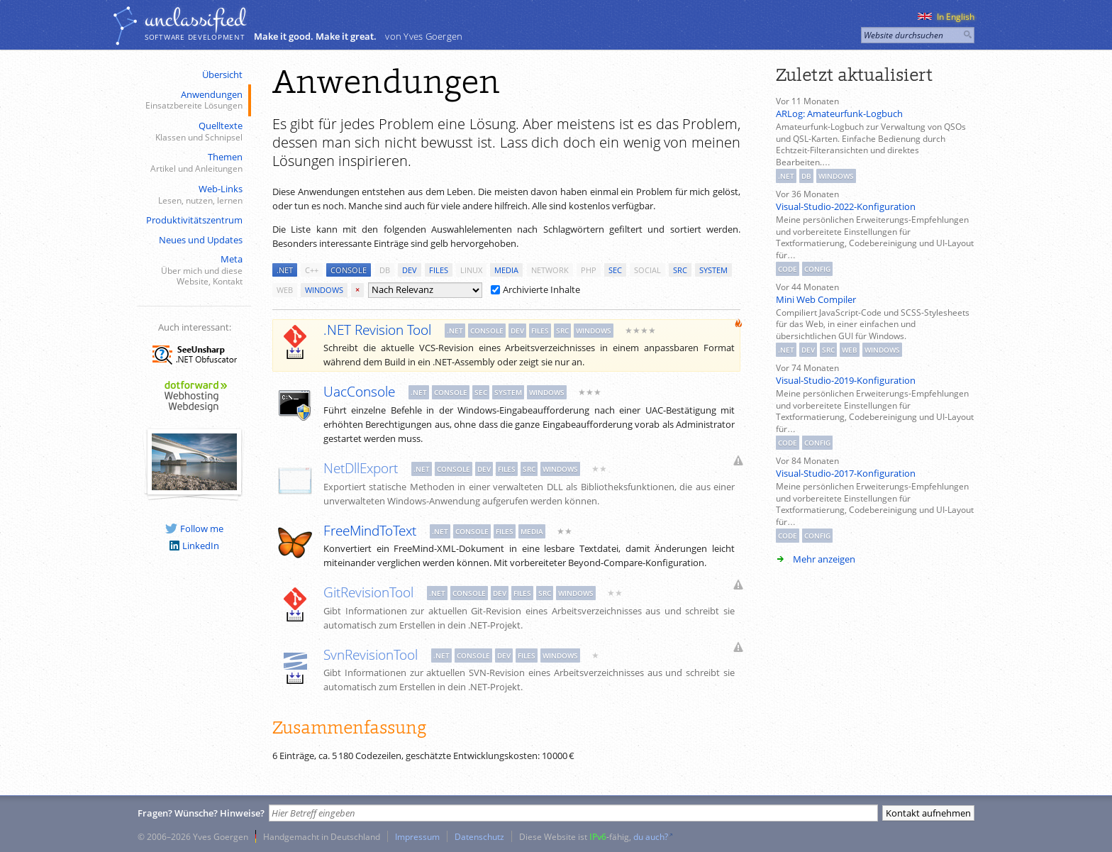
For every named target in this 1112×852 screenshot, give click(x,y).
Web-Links (193, 194)
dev (409, 270)
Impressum (417, 836)
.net (285, 270)
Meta (193, 270)
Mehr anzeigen (824, 559)
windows (324, 289)
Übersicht (222, 74)
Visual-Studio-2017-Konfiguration (846, 473)
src (680, 270)
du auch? (650, 836)
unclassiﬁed (195, 19)
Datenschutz (479, 836)
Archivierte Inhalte (535, 289)
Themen (193, 162)
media (506, 270)
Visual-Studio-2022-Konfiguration (846, 206)
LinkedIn (194, 545)
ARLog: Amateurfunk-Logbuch (839, 113)
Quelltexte (193, 131)
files (438, 270)
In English (946, 17)
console (348, 270)
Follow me (194, 528)
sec (615, 270)
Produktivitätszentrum (194, 220)
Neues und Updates (201, 239)
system (713, 270)
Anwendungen (193, 100)
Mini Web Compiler (816, 299)
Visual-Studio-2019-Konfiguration (846, 380)
